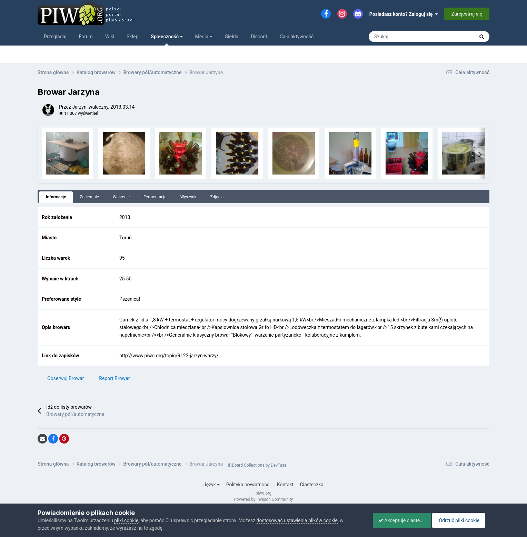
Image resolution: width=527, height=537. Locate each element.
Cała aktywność (297, 36)
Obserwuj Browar (65, 378)
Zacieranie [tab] (89, 197)
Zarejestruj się (466, 14)
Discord (259, 36)
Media (203, 36)
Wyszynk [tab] (188, 197)
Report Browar (114, 378)
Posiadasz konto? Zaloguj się (403, 14)
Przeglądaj (55, 36)
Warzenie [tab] (121, 197)
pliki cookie (126, 520)
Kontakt (285, 484)
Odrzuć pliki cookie (461, 520)
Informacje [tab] (56, 197)
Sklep (132, 36)
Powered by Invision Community (263, 499)
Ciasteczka (312, 484)
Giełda (232, 36)
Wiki (109, 36)
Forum (86, 36)
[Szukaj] (387, 36)
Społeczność (166, 40)
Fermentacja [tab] (155, 197)
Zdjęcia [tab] (217, 197)
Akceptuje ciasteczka (399, 520)
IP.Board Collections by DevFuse (257, 465)
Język (211, 484)
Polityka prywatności (248, 484)
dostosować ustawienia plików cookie (297, 520)
